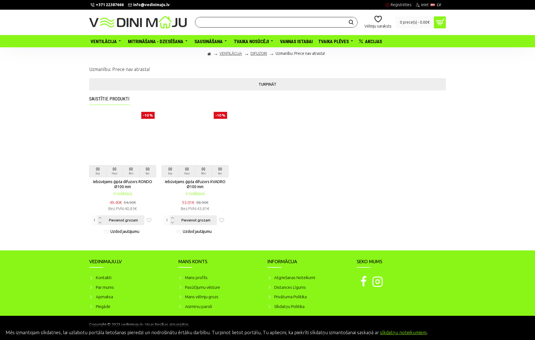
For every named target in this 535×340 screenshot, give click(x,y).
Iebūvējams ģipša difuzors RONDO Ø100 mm (122, 184)
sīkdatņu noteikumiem (403, 332)
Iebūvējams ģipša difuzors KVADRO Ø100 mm (195, 184)
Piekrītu (521, 331)
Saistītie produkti (109, 99)
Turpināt (267, 84)
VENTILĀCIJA (231, 53)
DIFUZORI (259, 53)
